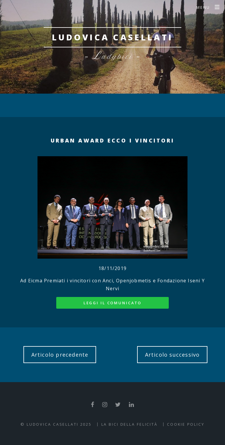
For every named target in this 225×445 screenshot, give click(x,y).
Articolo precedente (59, 354)
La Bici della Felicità (129, 424)
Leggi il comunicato (112, 302)
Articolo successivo (172, 354)
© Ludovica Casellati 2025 (56, 424)
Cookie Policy (185, 424)
